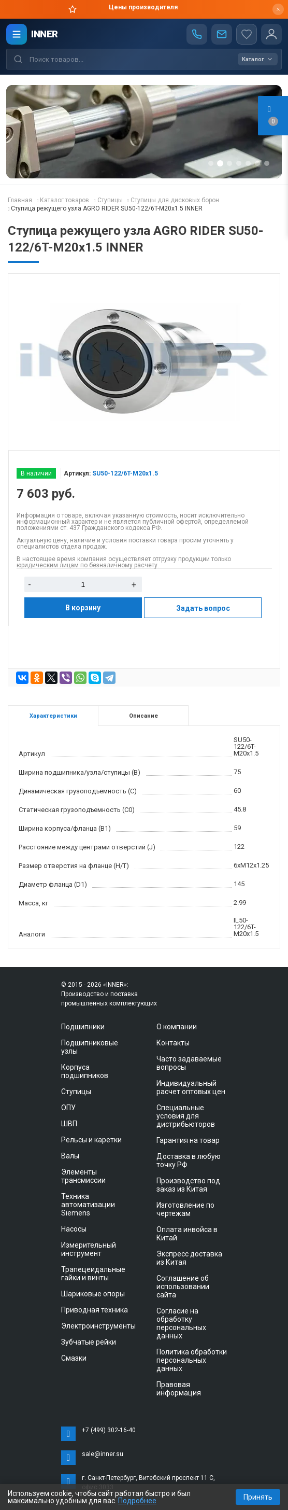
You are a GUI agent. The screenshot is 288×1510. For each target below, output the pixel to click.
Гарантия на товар (188, 1140)
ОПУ (68, 1107)
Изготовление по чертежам (185, 1209)
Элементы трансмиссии (83, 1176)
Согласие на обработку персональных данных (181, 1323)
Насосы (74, 1229)
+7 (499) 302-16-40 (109, 1430)
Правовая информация (178, 1388)
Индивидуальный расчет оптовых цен (190, 1087)
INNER (44, 34)
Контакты (173, 1043)
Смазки (74, 1358)
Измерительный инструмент (88, 1249)
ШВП (69, 1124)
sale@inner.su (102, 1454)
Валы (70, 1156)
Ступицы (76, 1091)
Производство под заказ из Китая (188, 1185)
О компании (176, 1027)
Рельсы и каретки (91, 1140)
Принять (257, 1497)
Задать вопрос (203, 608)
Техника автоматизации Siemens (88, 1204)
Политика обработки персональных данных (191, 1360)
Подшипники (83, 1027)
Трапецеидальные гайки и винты (93, 1273)
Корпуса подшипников (84, 1071)
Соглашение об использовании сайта (182, 1286)
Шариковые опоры (93, 1294)
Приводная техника (94, 1310)
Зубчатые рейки (88, 1342)
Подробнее (137, 1501)
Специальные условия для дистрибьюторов (185, 1115)
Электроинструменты (98, 1326)
